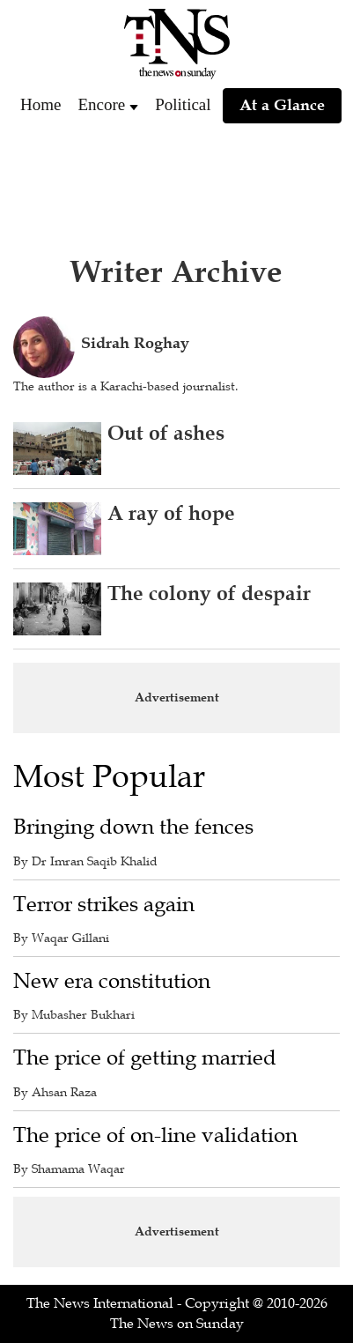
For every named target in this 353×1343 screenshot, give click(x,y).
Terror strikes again (104, 904)
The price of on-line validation (155, 1135)
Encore (101, 104)
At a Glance (282, 105)
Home (40, 104)
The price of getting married (144, 1058)
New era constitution (111, 981)
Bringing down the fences (133, 827)
